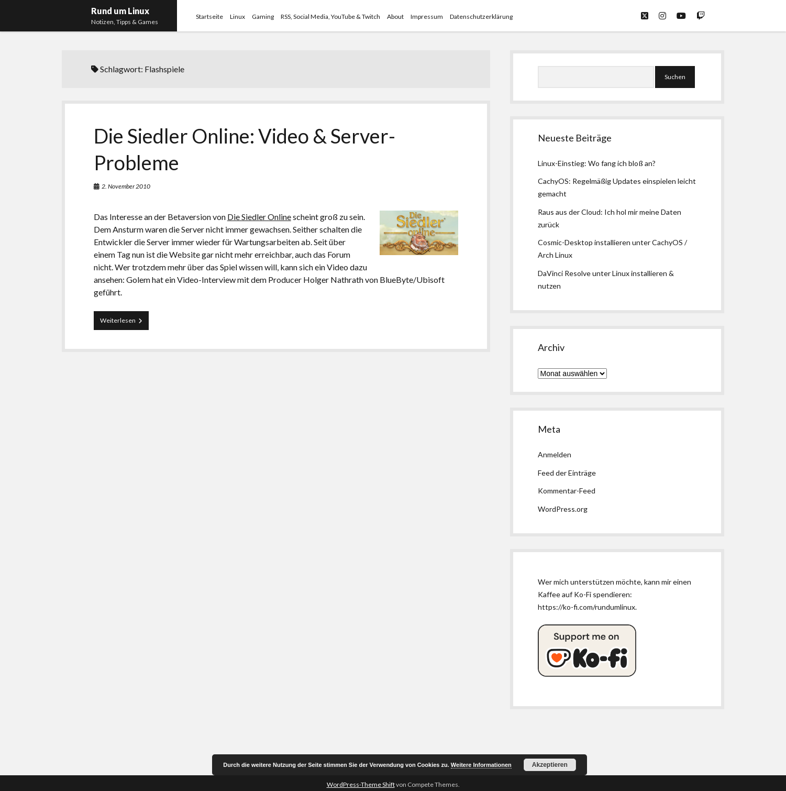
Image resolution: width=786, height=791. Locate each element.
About (395, 16)
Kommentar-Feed (566, 490)
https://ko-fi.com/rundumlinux (586, 606)
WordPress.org (563, 508)
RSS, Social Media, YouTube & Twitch (330, 16)
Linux (237, 16)
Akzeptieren (550, 764)
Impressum (427, 16)
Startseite (209, 16)
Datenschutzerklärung (481, 16)
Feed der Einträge (567, 472)
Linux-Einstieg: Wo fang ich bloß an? (597, 163)
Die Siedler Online (259, 217)
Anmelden (554, 454)
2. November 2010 (126, 186)
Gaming (263, 16)
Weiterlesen (124, 322)
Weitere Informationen (481, 765)
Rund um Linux (120, 11)
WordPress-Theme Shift (361, 784)
